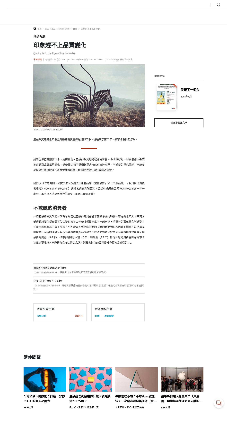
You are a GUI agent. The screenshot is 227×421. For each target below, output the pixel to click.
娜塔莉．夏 (93, 407)
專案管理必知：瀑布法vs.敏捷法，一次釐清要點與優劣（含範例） (135, 399)
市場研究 (37, 59)
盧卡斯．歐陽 (76, 407)
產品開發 (109, 316)
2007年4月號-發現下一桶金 (64, 29)
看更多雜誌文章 (179, 122)
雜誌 (46, 29)
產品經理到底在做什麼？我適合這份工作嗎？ (90, 399)
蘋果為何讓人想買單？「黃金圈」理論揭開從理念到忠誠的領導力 (181, 399)
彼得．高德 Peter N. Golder (90, 59)
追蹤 (79, 316)
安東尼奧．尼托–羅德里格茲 (129, 407)
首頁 (39, 29)
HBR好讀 (28, 407)
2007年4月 (186, 96)
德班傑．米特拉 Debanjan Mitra (60, 59)
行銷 (97, 316)
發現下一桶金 (190, 90)
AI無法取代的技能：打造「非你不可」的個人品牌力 (44, 399)
